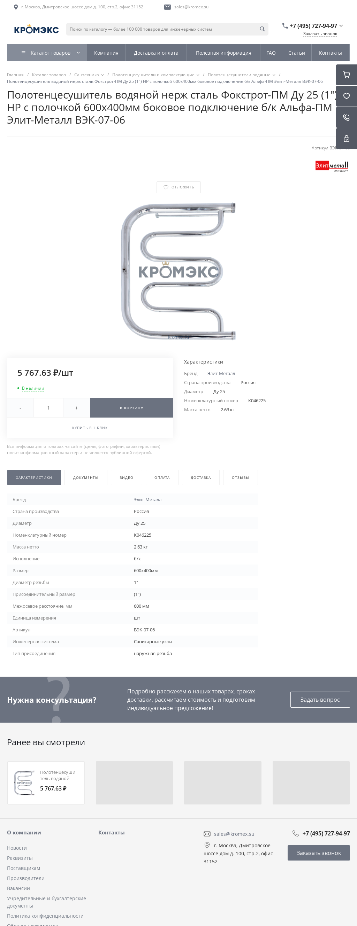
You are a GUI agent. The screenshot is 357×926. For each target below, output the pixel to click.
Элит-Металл (221, 373)
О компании (24, 832)
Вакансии (18, 888)
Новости (17, 848)
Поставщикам (23, 868)
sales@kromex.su (191, 7)
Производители (26, 878)
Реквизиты (20, 858)
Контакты (111, 832)
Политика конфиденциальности (45, 915)
